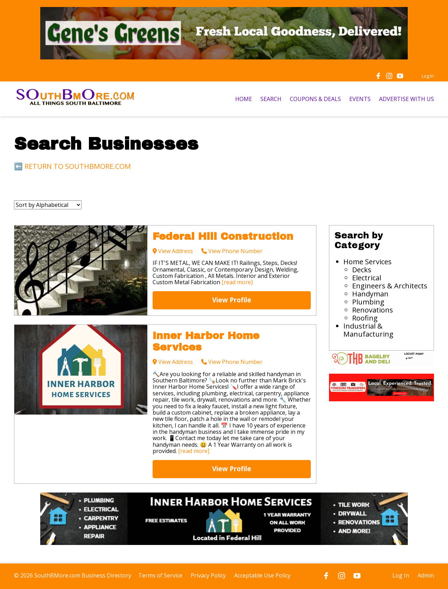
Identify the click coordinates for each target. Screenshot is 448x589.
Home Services (367, 261)
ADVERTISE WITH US (406, 99)
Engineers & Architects (389, 285)
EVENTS (360, 99)
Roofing (365, 318)
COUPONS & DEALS (315, 99)
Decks (361, 269)
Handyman (370, 294)
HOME (243, 99)
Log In (428, 76)
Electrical (366, 277)
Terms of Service (160, 575)
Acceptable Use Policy (262, 575)
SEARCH (270, 99)
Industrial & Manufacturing (368, 330)
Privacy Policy (208, 575)
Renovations (372, 310)
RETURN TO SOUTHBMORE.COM (77, 166)
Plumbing (368, 302)
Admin (426, 575)
